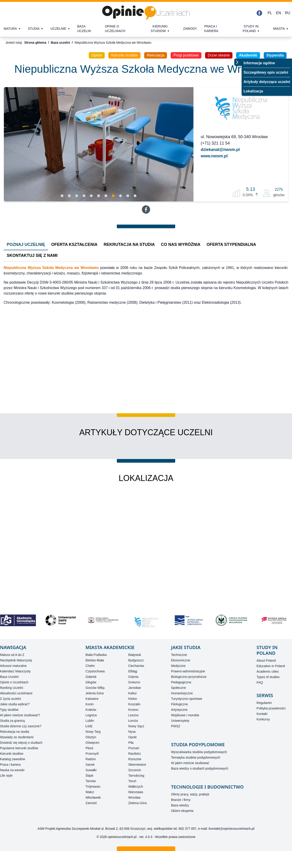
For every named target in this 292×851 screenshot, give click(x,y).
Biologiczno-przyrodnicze (189, 677)
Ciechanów (136, 666)
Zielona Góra (137, 803)
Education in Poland (271, 666)
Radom (91, 759)
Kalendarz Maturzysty (15, 671)
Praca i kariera (211, 28)
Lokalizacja (253, 91)
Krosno (133, 709)
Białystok (134, 655)
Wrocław (134, 797)
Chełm (90, 666)
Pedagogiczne (181, 682)
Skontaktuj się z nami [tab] (32, 255)
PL (270, 13)
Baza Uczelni (9, 677)
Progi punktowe (185, 55)
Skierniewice (137, 764)
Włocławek (93, 797)
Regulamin (264, 703)
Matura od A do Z (12, 655)
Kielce (132, 699)
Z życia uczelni (10, 699)
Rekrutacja (155, 55)
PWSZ (175, 726)
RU (287, 13)
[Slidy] (98, 144)
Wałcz (90, 792)
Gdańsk (91, 677)
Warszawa (135, 792)
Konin (90, 704)
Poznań (133, 748)
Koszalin (134, 704)
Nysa (132, 731)
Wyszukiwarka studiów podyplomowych (199, 752)
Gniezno (134, 682)
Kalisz (132, 693)
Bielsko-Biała (95, 660)
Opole (132, 737)
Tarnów (91, 781)
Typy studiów (9, 709)
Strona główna (35, 42)
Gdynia (133, 677)
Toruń (132, 781)
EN (278, 13)
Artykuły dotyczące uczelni (266, 82)
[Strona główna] (146, 12)
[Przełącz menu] (238, 62)
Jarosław (134, 688)
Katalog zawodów (12, 759)
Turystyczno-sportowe (186, 699)
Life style (6, 775)
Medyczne (178, 666)
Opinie (96, 55)
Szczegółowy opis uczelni (265, 72)
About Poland (266, 660)
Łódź (89, 726)
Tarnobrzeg (136, 775)
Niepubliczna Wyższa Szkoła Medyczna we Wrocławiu (51, 268)
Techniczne (179, 655)
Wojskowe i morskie (185, 715)
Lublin (90, 720)
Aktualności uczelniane (16, 693)
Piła (130, 742)
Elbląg (132, 671)
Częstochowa (95, 671)
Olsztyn (91, 737)
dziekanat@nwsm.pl (220, 149)
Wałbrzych (135, 786)
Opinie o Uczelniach (14, 682)
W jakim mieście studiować (190, 763)
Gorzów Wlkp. (95, 688)
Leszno (133, 715)
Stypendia (275, 55)
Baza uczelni (84, 28)
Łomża (133, 720)
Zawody (190, 28)
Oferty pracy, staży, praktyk (190, 794)
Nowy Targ (93, 731)
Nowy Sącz (136, 726)
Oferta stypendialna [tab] (231, 244)
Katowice (92, 699)
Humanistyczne (182, 693)
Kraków (91, 709)
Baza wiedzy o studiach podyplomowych (199, 768)
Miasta (279, 28)
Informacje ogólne (259, 63)
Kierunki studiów (159, 28)
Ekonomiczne (180, 660)
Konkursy (263, 719)
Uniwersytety (180, 720)
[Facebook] (259, 13)
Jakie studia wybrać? (15, 704)
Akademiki (248, 55)
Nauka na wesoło (12, 770)
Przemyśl (92, 753)
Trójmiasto (93, 786)
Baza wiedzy (180, 805)
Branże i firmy (181, 800)
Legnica (91, 715)
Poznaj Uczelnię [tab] (26, 244)
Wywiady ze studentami (17, 737)
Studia (33, 28)
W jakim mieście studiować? (20, 715)
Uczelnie (58, 28)
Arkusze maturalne (13, 666)
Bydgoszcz (136, 660)
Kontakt (262, 714)
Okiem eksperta (182, 811)
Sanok (90, 764)
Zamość (91, 803)
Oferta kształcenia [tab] (74, 244)
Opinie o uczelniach (115, 28)
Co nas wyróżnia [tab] (181, 244)
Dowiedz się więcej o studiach (21, 742)
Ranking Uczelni (11, 688)
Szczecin (134, 770)
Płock (89, 748)
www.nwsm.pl (214, 156)
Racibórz (134, 753)
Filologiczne (179, 704)
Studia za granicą (12, 720)
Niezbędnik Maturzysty (16, 660)
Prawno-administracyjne (188, 671)
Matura (10, 28)
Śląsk (89, 775)
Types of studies (268, 677)
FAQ (260, 682)
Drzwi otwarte (219, 55)
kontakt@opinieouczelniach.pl (232, 828)
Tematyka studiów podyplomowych (195, 757)
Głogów (91, 682)
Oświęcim (92, 742)
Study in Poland (250, 28)
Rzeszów (134, 759)
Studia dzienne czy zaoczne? (20, 726)
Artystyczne (179, 709)
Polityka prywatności (271, 708)
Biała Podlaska (96, 655)
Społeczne (178, 688)
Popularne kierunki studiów (19, 748)
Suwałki (91, 770)
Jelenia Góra (95, 693)
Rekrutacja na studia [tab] (129, 244)
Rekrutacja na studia (14, 731)
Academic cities (268, 671)
